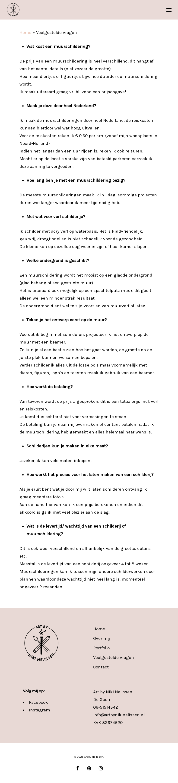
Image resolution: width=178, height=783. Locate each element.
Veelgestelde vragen (113, 657)
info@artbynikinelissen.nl (119, 714)
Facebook (38, 702)
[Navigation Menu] (169, 9)
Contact (101, 667)
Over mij (101, 638)
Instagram (39, 710)
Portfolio (101, 648)
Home (25, 32)
